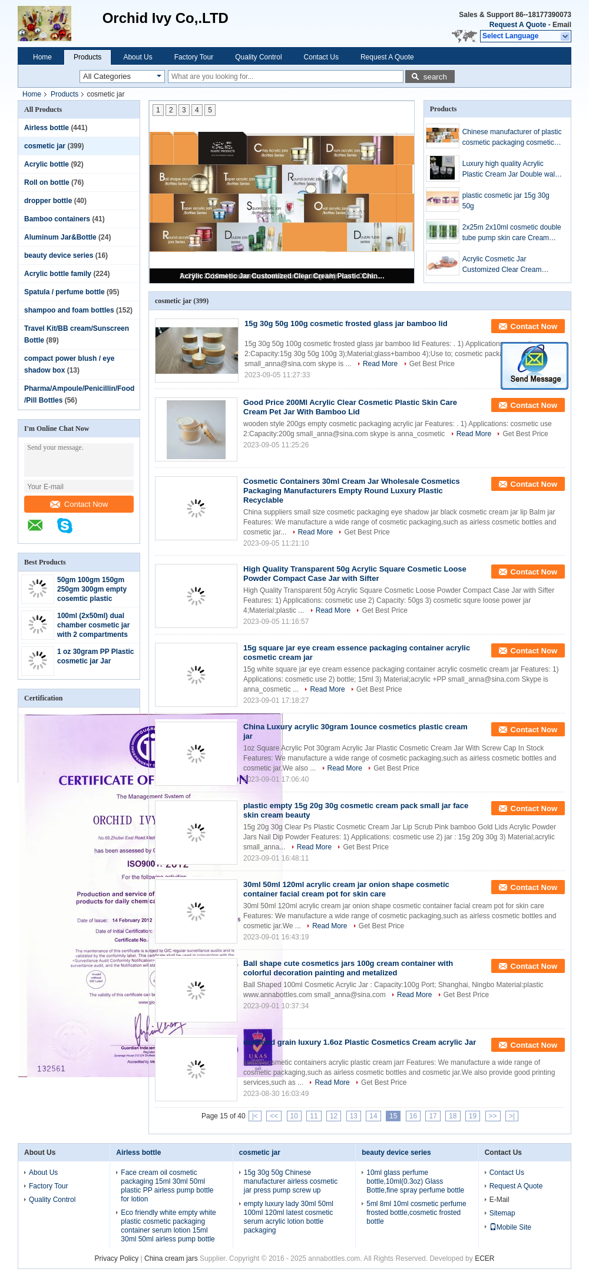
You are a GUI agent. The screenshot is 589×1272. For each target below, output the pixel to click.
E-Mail (499, 1199)
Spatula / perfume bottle (64, 292)
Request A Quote (517, 25)
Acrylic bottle (46, 164)
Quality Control (258, 57)
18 (452, 1116)
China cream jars (171, 1258)
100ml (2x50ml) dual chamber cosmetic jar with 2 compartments (93, 625)
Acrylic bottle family (57, 274)
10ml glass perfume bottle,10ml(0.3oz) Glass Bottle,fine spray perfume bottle (415, 1181)
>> (493, 1116)
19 (473, 1116)
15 (393, 1116)
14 (373, 1116)
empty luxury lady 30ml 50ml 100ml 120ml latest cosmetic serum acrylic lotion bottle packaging (288, 1217)
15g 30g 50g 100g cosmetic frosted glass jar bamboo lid (346, 323)
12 (333, 1116)
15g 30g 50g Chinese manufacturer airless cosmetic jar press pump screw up (290, 1181)
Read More (380, 364)
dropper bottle (48, 201)
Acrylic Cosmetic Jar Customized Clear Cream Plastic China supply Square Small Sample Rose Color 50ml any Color (283, 276)
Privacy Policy (117, 1258)
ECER (484, 1258)
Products (87, 57)
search (435, 76)
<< (274, 1116)
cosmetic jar (44, 146)
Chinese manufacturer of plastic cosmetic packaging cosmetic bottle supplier (512, 138)
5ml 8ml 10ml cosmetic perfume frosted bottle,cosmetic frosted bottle (416, 1212)
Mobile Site (510, 1227)
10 (294, 1116)
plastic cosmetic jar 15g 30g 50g (506, 200)
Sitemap (502, 1213)
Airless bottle (46, 128)
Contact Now (79, 504)
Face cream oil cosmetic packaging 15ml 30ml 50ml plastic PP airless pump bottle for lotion (167, 1185)
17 (432, 1116)
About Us (137, 57)
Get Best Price (432, 364)
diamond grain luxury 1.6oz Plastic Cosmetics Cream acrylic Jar (359, 1042)
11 (313, 1116)
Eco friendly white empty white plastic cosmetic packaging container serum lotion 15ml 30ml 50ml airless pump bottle (168, 1225)
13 (354, 1116)
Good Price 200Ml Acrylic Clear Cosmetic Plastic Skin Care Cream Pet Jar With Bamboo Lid (350, 407)
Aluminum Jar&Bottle (60, 237)
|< (255, 1116)
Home (42, 57)
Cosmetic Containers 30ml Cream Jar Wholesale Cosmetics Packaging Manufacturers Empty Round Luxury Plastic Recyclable (351, 490)
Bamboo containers (57, 219)
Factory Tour (193, 57)
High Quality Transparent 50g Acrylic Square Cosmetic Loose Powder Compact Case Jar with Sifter (354, 573)
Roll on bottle (47, 182)
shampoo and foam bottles (69, 310)
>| (512, 1116)
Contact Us (321, 57)
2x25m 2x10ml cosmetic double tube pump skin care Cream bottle (511, 233)
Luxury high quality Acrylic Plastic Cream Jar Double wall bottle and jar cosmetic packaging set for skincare (509, 170)
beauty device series (58, 255)
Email (561, 25)
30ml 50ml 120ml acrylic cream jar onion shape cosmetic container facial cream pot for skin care (346, 889)
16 (413, 1116)
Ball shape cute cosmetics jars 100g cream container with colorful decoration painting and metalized (348, 968)
